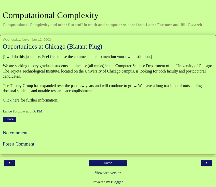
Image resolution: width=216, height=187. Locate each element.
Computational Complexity (51, 15)
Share (9, 119)
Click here (11, 100)
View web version (108, 173)
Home (108, 163)
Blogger (117, 182)
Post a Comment (18, 144)
